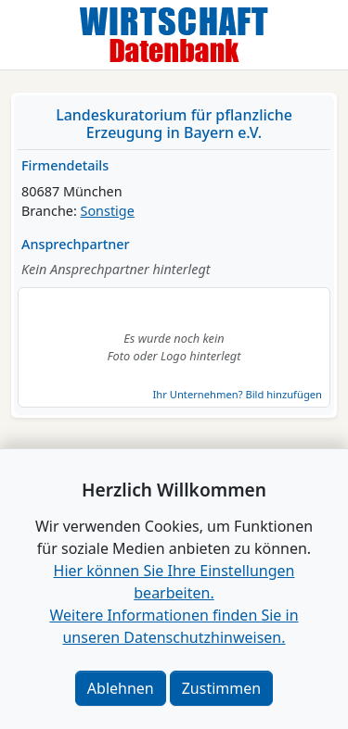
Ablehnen (120, 688)
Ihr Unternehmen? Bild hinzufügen (237, 394)
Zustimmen (221, 688)
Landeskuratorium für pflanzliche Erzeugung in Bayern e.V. (174, 124)
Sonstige (108, 211)
